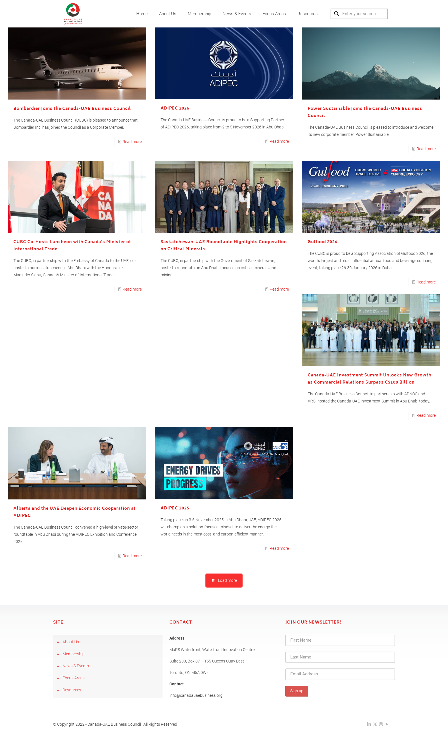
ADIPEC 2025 (175, 508)
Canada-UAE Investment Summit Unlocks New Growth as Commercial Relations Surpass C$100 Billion (369, 379)
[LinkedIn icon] (369, 724)
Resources (72, 690)
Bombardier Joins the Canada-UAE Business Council (72, 108)
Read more (132, 141)
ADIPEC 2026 (175, 108)
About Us (71, 642)
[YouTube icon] (387, 724)
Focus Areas (74, 678)
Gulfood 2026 (322, 242)
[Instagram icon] (381, 724)
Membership (74, 654)
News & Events (76, 666)
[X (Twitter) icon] (375, 724)
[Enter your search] (359, 14)
